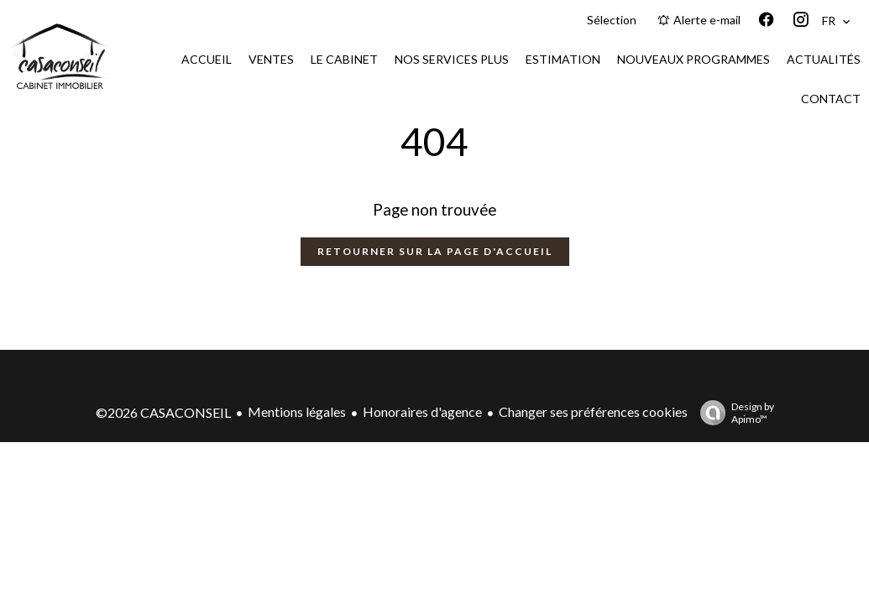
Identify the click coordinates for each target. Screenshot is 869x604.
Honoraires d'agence (422, 411)
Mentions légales (297, 411)
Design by (733, 412)
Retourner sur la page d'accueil (434, 251)
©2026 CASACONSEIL (163, 412)
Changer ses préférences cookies (593, 411)
